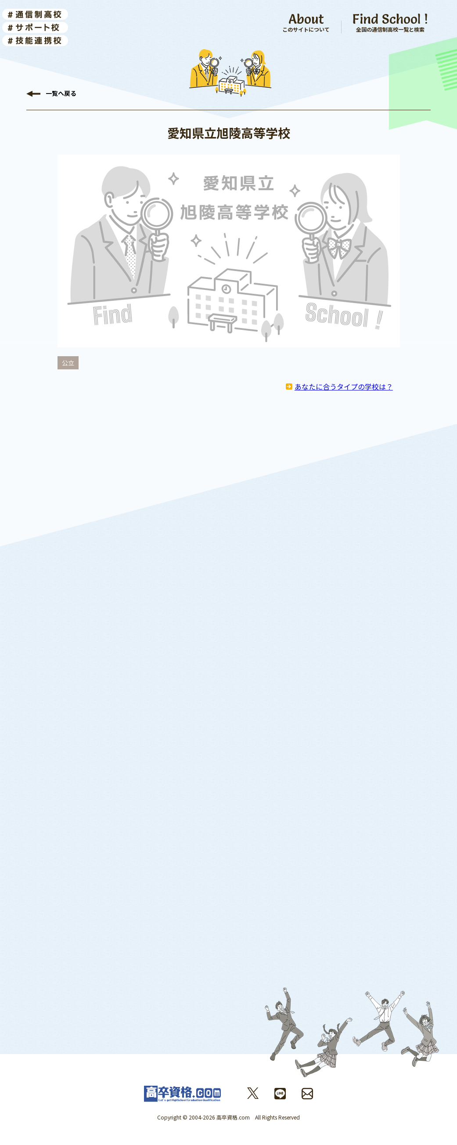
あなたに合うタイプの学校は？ (344, 386)
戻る (61, 94)
